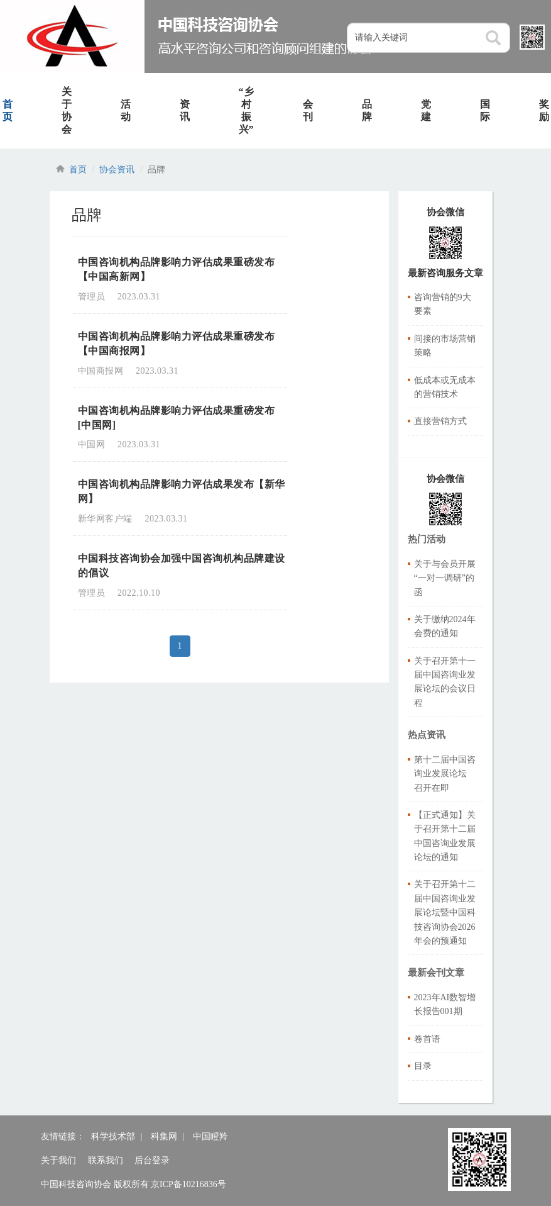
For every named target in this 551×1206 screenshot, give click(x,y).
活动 (126, 110)
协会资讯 (116, 169)
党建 (426, 110)
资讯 (185, 110)
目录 (423, 1066)
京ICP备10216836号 (188, 1184)
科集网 (164, 1136)
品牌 (367, 110)
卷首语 (427, 1039)
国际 (485, 110)
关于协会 (67, 110)
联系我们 (105, 1160)
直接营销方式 (440, 421)
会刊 (308, 110)
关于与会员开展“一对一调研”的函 (445, 578)
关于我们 (58, 1160)
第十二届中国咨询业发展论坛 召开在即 (445, 774)
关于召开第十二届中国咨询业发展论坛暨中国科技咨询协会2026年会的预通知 (445, 912)
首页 (78, 169)
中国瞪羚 (210, 1136)
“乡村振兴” (246, 110)
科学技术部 (113, 1136)
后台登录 (152, 1160)
